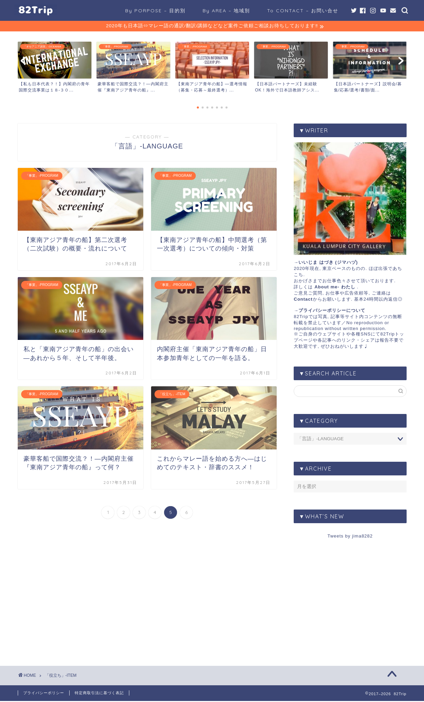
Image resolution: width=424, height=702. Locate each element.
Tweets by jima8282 (350, 537)
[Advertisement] (350, 597)
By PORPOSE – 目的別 (155, 11)
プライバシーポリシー (43, 694)
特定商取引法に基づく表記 (99, 694)
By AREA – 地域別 (226, 11)
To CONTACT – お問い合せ (302, 11)
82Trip (301, 317)
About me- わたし (335, 287)
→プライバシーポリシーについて (329, 311)
